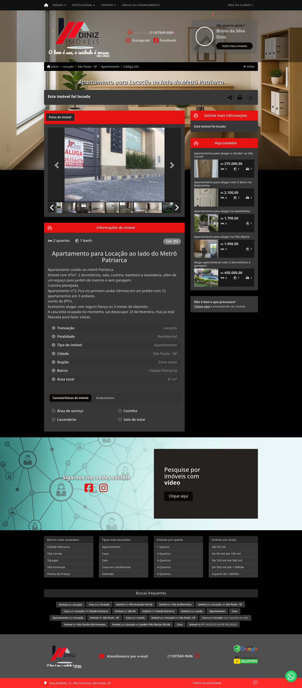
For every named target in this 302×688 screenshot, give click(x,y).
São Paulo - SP (87, 66)
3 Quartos (164, 560)
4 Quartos (164, 567)
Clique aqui (202, 306)
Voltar (249, 66)
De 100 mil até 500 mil (227, 560)
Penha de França (58, 574)
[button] (192, 36)
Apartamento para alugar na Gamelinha (222, 211)
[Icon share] (138, 40)
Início (53, 66)
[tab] (60, 117)
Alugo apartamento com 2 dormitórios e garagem (222, 263)
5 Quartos (164, 574)
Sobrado (108, 574)
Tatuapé (52, 560)
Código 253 (131, 66)
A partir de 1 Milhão (225, 574)
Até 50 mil (219, 547)
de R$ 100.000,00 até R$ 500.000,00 (213, 624)
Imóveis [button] (58, 5)
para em (220, 604)
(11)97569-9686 (161, 32)
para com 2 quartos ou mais (225, 617)
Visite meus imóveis (234, 46)
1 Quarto (163, 547)
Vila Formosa (56, 567)
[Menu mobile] (46, 5)
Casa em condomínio (116, 567)
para (70, 604)
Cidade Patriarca (58, 547)
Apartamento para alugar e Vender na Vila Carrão (223, 154)
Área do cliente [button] (239, 5)
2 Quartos (164, 553)
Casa (105, 553)
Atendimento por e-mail (123, 656)
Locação (68, 66)
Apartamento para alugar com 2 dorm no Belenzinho (223, 183)
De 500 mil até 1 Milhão (228, 567)
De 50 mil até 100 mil (226, 553)
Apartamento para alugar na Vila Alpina (221, 237)
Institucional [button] (82, 5)
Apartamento (110, 66)
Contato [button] (107, 5)
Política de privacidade (207, 683)
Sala (105, 560)
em (134, 604)
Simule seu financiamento (141, 5)
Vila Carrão (54, 553)
